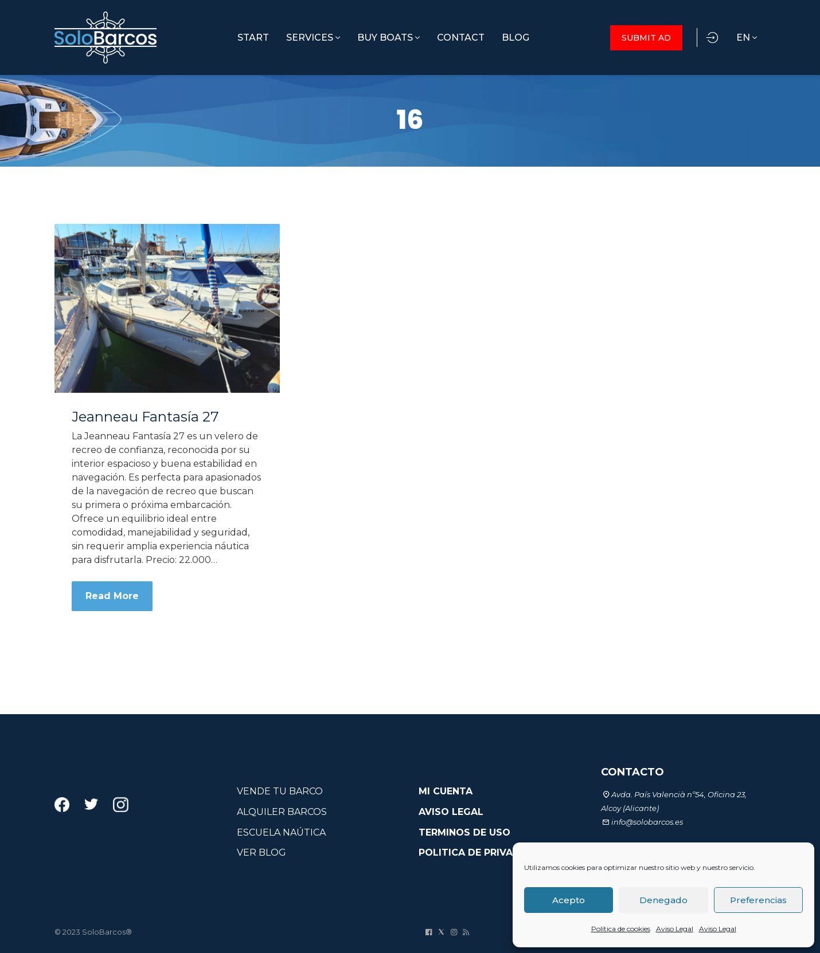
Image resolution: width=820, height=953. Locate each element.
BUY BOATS (388, 37)
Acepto (568, 900)
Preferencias (758, 900)
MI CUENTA (446, 791)
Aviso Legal (674, 928)
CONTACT (461, 37)
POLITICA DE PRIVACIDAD (481, 852)
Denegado (663, 900)
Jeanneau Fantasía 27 (145, 417)
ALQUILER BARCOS (282, 811)
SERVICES (313, 37)
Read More (112, 595)
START (253, 37)
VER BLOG (261, 852)
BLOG (515, 37)
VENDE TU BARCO (280, 791)
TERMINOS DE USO (464, 832)
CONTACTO (632, 772)
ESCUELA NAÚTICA (281, 832)
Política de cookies (620, 928)
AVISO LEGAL (451, 811)
